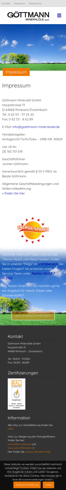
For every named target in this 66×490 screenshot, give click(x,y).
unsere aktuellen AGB (37, 451)
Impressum (19, 3)
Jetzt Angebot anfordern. (33, 320)
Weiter (48, 484)
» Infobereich (48, 264)
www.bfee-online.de (19, 444)
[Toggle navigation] (59, 16)
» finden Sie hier (13, 193)
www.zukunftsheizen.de (21, 447)
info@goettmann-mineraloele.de (36, 127)
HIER (10, 428)
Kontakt (6, 3)
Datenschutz (35, 3)
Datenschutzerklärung (27, 484)
